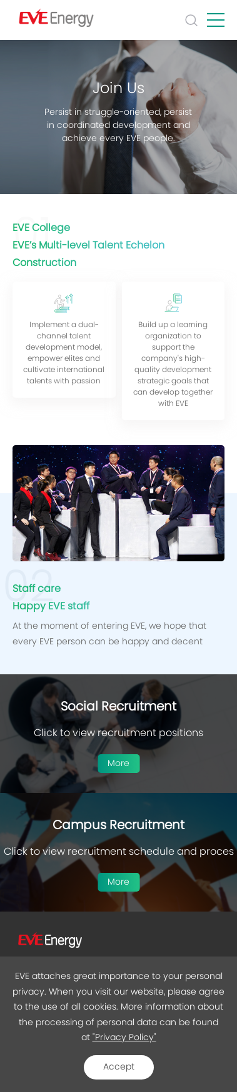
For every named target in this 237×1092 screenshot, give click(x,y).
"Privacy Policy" (124, 1037)
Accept (118, 1067)
